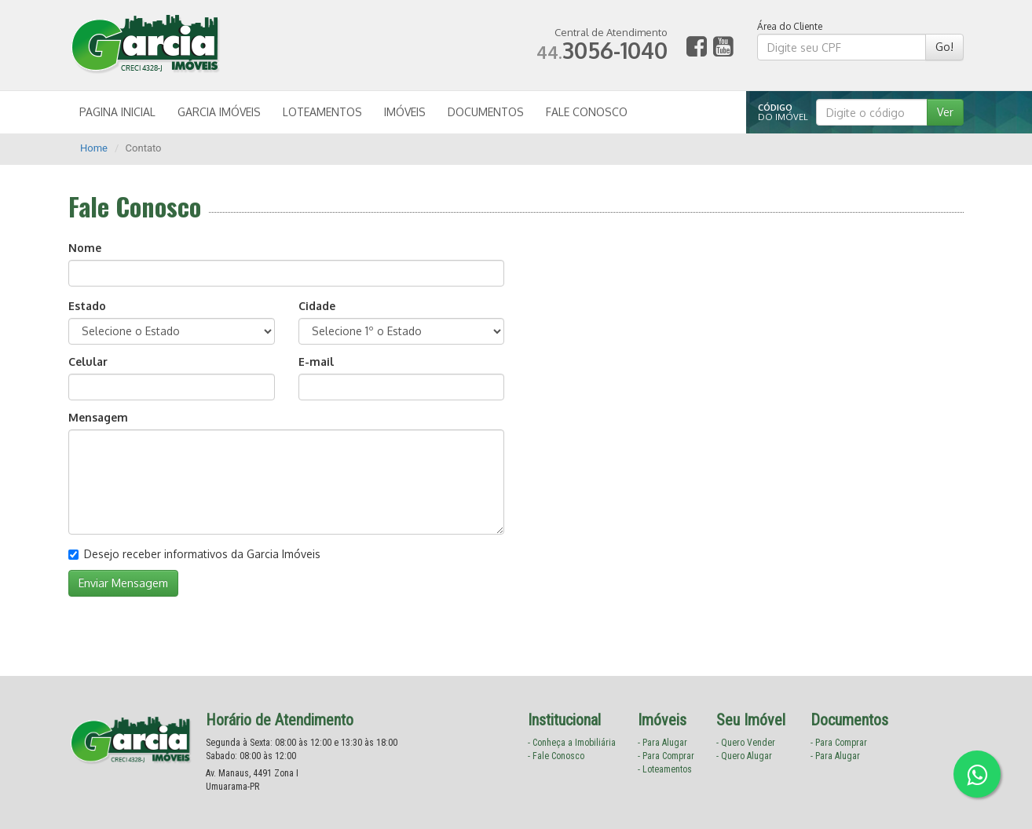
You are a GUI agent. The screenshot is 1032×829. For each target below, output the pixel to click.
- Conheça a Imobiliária (572, 742)
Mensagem (98, 417)
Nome (84, 247)
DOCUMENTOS (486, 112)
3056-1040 (602, 50)
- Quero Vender (745, 742)
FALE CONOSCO (587, 112)
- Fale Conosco (556, 755)
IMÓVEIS (405, 112)
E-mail (316, 361)
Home (94, 148)
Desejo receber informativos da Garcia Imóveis (194, 554)
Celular (88, 361)
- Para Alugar (662, 742)
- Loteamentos (665, 769)
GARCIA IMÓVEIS (219, 112)
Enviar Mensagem (123, 583)
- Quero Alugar (744, 755)
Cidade (316, 305)
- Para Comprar (666, 755)
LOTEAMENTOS (322, 112)
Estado (87, 305)
